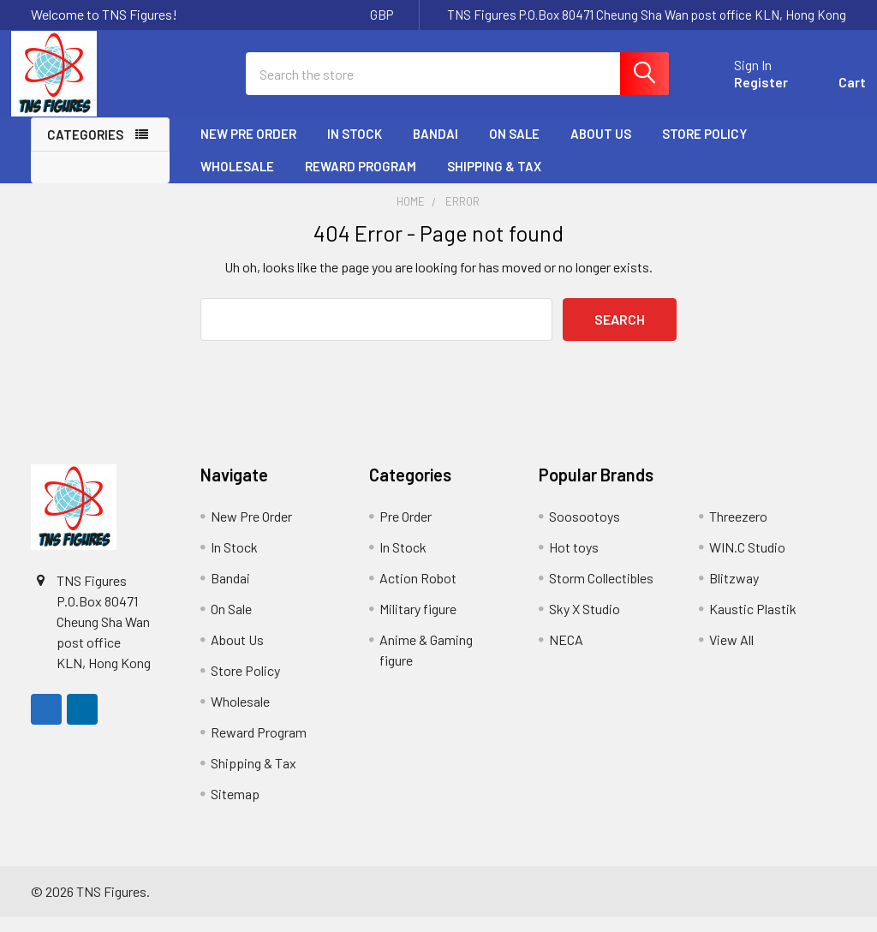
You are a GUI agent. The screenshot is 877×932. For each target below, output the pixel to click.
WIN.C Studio (747, 562)
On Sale (514, 148)
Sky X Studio (584, 624)
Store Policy (704, 148)
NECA (566, 655)
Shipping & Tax (494, 180)
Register (741, 92)
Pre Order (405, 531)
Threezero (738, 531)
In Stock (354, 148)
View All (731, 655)
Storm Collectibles (601, 593)
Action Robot (417, 593)
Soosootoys (584, 531)
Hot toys (574, 562)
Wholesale (237, 180)
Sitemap (235, 809)
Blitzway (734, 593)
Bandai (435, 148)
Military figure (417, 624)
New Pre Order (248, 148)
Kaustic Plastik (752, 624)
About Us (600, 148)
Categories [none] (85, 149)
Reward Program (360, 180)
